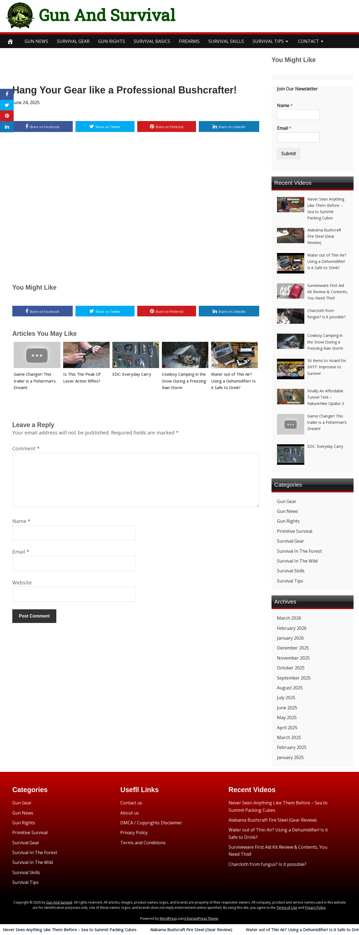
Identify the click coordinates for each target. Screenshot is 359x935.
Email (20, 551)
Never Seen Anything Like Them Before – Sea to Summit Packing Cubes (69, 929)
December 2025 (293, 648)
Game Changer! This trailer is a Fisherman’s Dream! (35, 380)
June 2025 (287, 708)
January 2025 (290, 757)
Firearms (189, 41)
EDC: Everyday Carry (131, 374)
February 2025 (292, 747)
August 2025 (290, 688)
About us (129, 813)
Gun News (36, 41)
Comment (26, 448)
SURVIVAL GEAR (73, 41)
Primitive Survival (294, 531)
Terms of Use (286, 907)
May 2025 (287, 718)
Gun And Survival (107, 14)
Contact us (131, 803)
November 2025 (293, 658)
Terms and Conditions (143, 843)
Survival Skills (291, 571)
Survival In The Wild (297, 561)
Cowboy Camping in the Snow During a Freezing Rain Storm (184, 380)
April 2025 (287, 728)
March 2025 (289, 737)
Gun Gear (286, 501)
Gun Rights (111, 41)
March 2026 (289, 618)
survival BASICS (152, 41)
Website (22, 582)
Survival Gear (290, 541)
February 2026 (292, 628)
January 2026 (290, 638)
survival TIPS (268, 41)
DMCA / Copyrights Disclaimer (151, 823)
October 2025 (291, 668)
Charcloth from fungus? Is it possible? (267, 864)
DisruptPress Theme (202, 918)
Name (21, 521)
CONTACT (308, 41)
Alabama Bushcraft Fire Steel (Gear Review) (191, 929)
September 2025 (294, 678)
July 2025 (286, 698)
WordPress (168, 918)
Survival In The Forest (299, 551)
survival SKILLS (226, 41)
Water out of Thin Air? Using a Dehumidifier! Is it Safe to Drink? (233, 380)
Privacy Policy (134, 833)
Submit (288, 154)
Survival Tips (290, 581)
